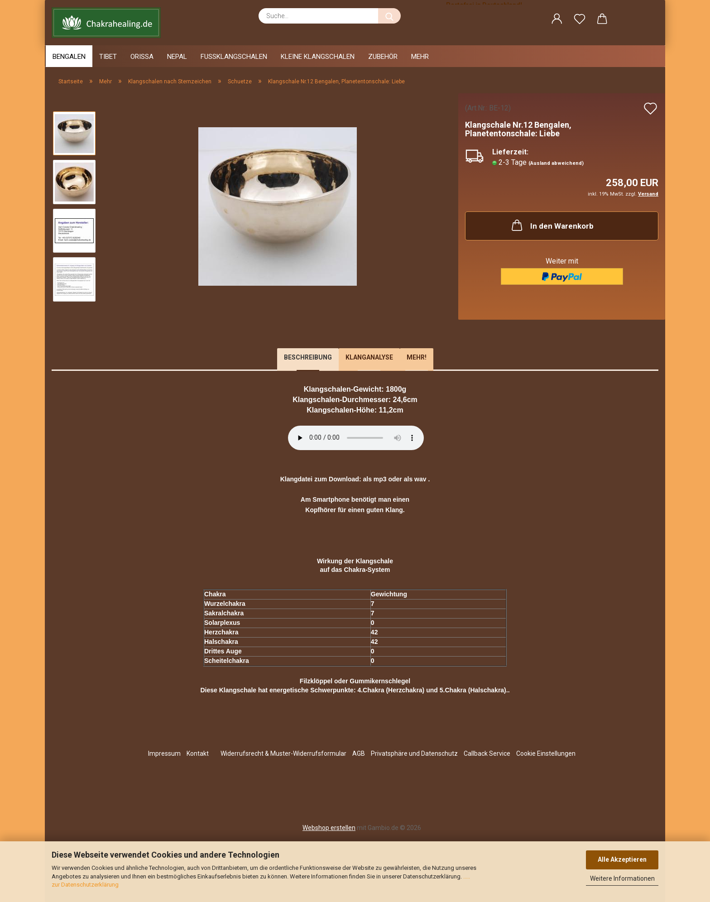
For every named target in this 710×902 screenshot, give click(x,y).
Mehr (420, 57)
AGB (358, 753)
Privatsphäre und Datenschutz (414, 753)
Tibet (108, 57)
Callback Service (487, 753)
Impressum (164, 753)
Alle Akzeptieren (622, 859)
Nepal (177, 57)
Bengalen (69, 57)
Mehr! (417, 357)
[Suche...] (389, 16)
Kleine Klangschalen (318, 57)
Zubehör (383, 57)
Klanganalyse (369, 357)
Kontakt (198, 753)
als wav (415, 479)
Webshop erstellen (328, 827)
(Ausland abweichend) (556, 163)
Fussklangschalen (234, 57)
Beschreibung (308, 357)
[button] (557, 20)
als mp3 (374, 479)
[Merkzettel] (579, 20)
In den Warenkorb (552, 225)
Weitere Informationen (622, 878)
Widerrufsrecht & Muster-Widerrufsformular (283, 753)
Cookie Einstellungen (546, 753)
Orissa (142, 57)
